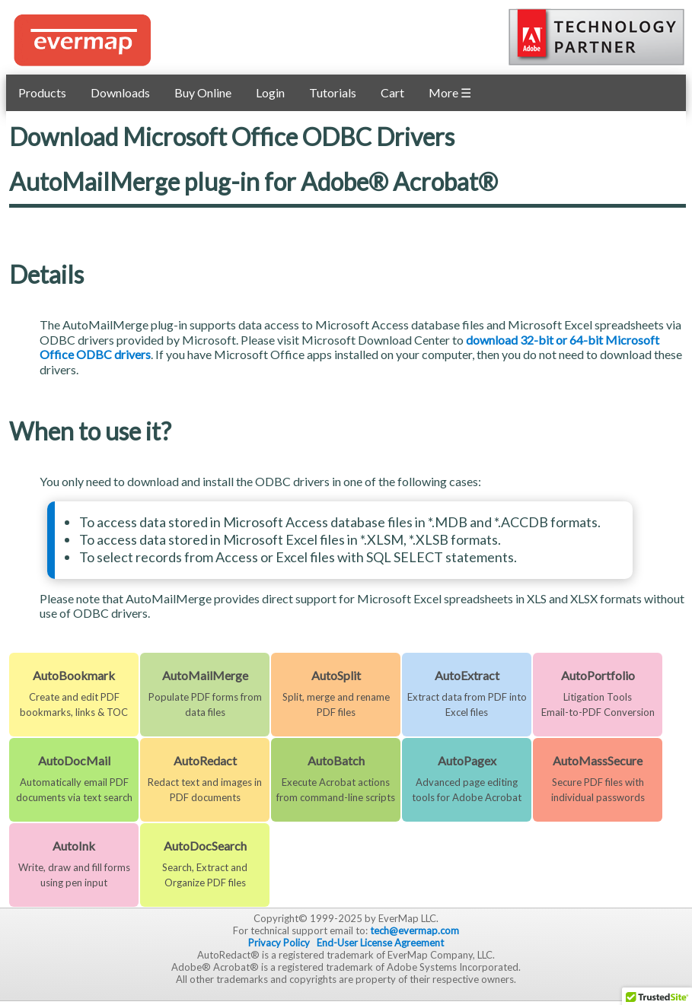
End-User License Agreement (380, 943)
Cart (392, 92)
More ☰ (450, 92)
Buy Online (202, 92)
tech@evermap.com (414, 930)
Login (270, 92)
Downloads (120, 92)
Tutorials (332, 92)
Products (42, 92)
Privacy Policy (279, 943)
